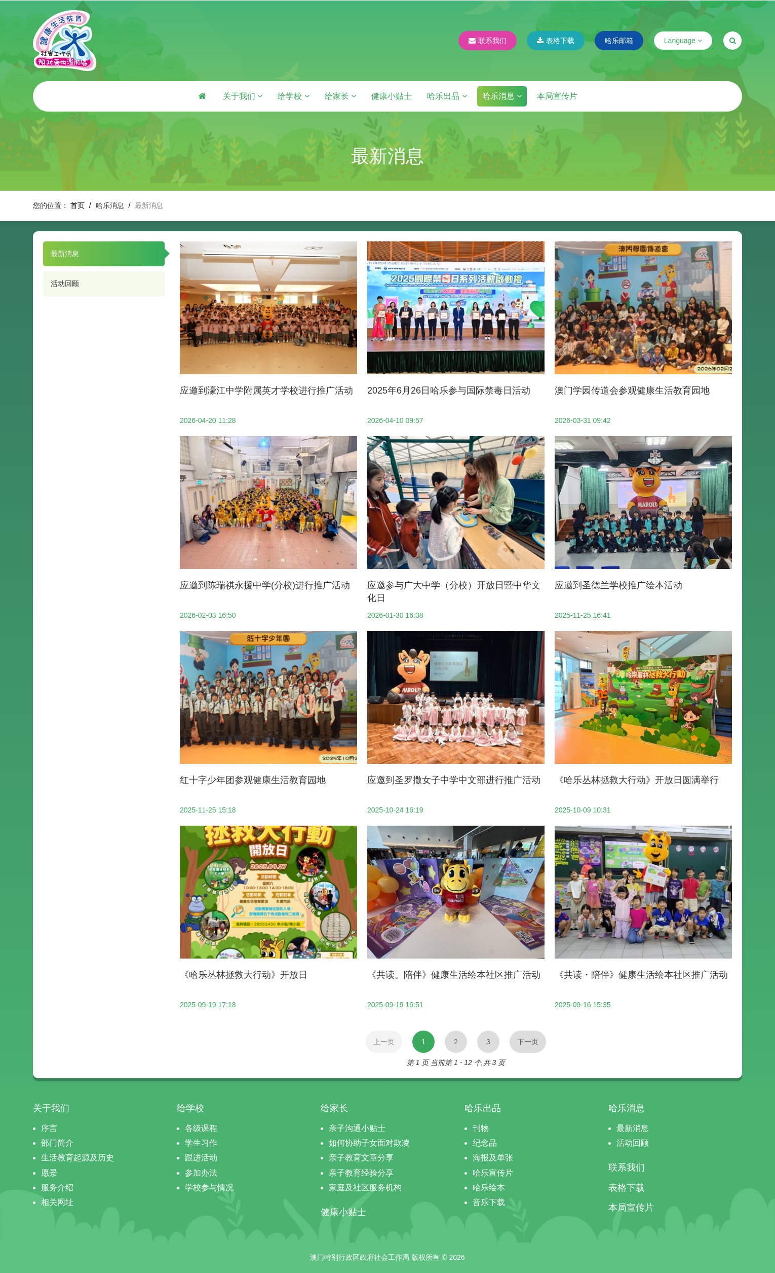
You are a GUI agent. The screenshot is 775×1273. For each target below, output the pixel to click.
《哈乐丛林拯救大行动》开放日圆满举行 (637, 780)
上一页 (384, 1042)
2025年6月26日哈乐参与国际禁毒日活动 (448, 390)
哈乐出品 (447, 96)
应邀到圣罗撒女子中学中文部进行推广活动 (453, 780)
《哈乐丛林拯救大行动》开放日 (243, 975)
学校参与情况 (209, 1187)
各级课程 (201, 1128)
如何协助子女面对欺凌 (369, 1143)
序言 (49, 1128)
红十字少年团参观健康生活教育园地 (253, 780)
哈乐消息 (502, 96)
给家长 (340, 96)
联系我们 (488, 41)
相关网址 (57, 1202)
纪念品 (485, 1143)
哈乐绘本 (489, 1187)
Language (683, 41)
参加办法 (201, 1173)
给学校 (293, 96)
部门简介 (57, 1143)
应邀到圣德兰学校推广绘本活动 (618, 585)
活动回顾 (65, 283)
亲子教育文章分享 (361, 1157)
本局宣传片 (557, 96)
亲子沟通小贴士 (357, 1128)
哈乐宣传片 (493, 1173)
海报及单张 (493, 1157)
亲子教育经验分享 (361, 1173)
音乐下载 (489, 1202)
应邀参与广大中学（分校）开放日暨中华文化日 (453, 591)
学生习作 (201, 1143)
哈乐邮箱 (619, 41)
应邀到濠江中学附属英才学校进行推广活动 (266, 390)
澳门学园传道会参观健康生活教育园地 (632, 390)
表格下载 (555, 41)
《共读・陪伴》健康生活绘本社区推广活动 (641, 975)
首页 (77, 205)
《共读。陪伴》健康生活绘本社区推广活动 (453, 975)
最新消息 (65, 254)
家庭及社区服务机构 (365, 1187)
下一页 (527, 1042)
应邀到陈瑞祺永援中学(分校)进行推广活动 (265, 585)
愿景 (49, 1173)
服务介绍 (57, 1187)
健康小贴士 (391, 96)
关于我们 (242, 96)
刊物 (481, 1128)
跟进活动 (201, 1157)
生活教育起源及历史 (77, 1157)
